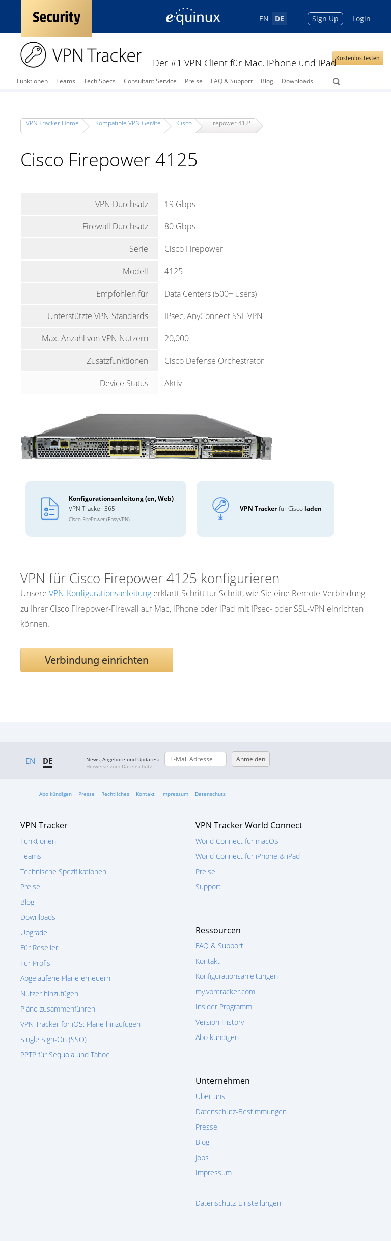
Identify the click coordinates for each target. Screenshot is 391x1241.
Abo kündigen (55, 793)
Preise (194, 81)
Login (361, 18)
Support (208, 886)
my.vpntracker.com (225, 991)
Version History (220, 1022)
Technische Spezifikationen (63, 871)
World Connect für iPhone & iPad (248, 856)
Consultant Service (150, 81)
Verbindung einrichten (97, 660)
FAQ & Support (232, 81)
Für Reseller (39, 948)
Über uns (210, 1096)
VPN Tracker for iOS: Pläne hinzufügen (80, 1024)
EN (264, 18)
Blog (267, 81)
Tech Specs (99, 81)
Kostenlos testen (358, 58)
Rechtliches (115, 793)
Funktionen (32, 81)
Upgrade (33, 932)
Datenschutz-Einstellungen (238, 1203)
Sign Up (325, 18)
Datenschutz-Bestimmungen (241, 1111)
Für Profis (35, 963)
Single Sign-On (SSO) (53, 1039)
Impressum (174, 793)
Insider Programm (224, 1007)
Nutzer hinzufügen (49, 993)
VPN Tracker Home (52, 123)
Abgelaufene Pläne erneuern (65, 978)
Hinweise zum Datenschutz (119, 766)
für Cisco (281, 508)
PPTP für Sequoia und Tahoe (65, 1054)
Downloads (297, 81)
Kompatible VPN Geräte (128, 123)
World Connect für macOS (237, 841)
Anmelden (250, 759)
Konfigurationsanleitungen (237, 976)
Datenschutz (210, 793)
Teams (65, 81)
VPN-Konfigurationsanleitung (100, 593)
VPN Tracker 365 (121, 508)
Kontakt (145, 793)
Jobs (202, 1157)
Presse (86, 793)
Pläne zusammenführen (57, 1009)
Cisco (184, 123)
